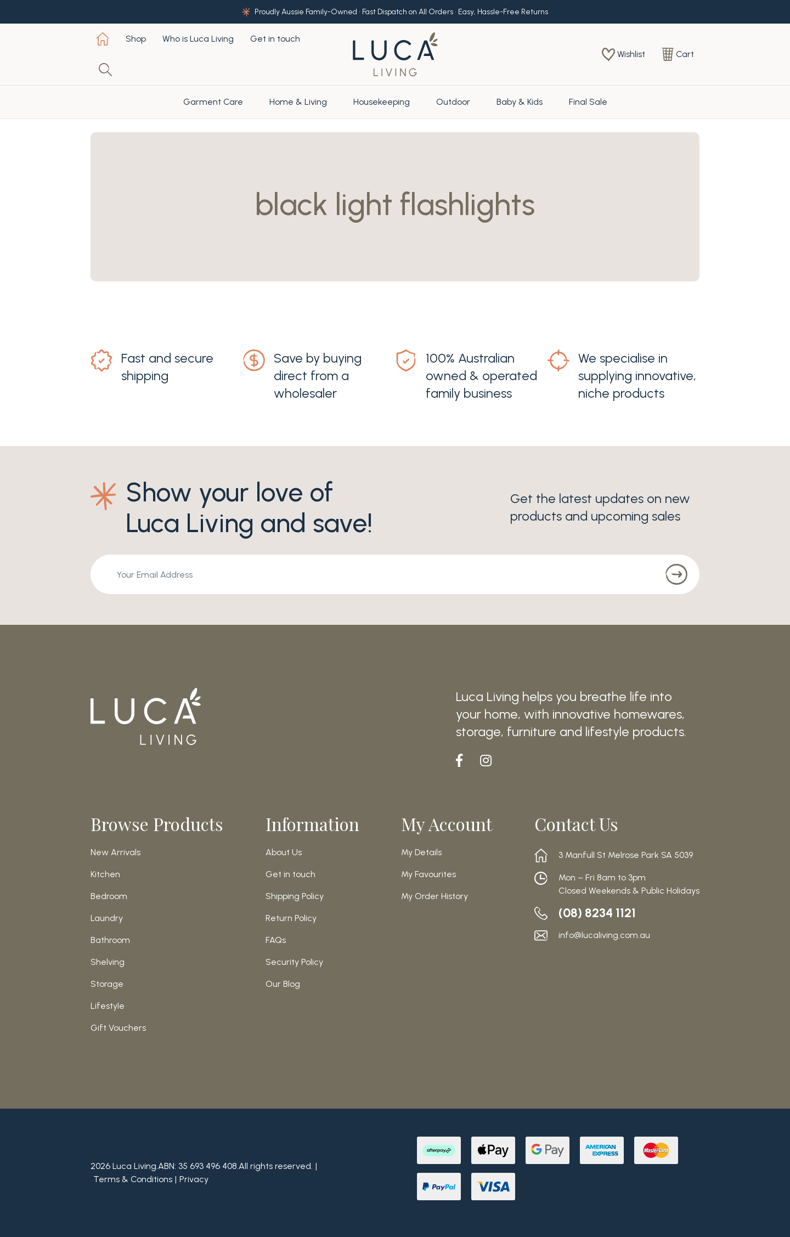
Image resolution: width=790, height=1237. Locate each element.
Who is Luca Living (198, 38)
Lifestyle (108, 1006)
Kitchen (105, 874)
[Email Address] (371, 574)
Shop (136, 38)
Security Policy (294, 962)
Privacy (193, 1179)
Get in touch (275, 38)
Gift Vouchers (118, 1028)
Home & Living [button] (298, 102)
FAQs (276, 940)
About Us (284, 852)
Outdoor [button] (453, 102)
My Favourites (428, 874)
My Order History (434, 896)
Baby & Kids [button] (519, 102)
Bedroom (109, 896)
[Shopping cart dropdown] (677, 54)
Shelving (108, 962)
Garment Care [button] (213, 102)
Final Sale (588, 102)
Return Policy (291, 918)
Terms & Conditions (132, 1179)
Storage (107, 984)
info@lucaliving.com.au (604, 935)
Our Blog (283, 984)
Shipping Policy (295, 896)
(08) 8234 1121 (599, 912)
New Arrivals (115, 852)
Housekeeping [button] (381, 102)
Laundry (107, 918)
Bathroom (110, 940)
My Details (421, 852)
